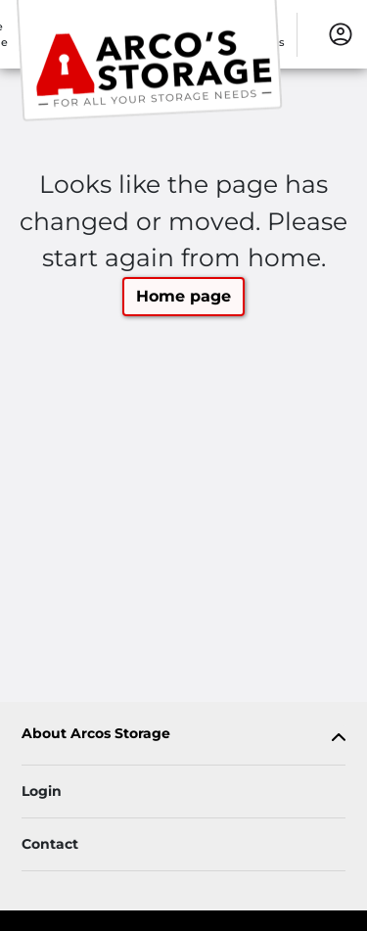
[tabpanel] (183, 737)
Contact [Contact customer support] (50, 844)
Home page (183, 296)
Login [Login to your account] (42, 791)
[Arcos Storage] (153, 61)
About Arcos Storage (96, 733)
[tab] (183, 737)
